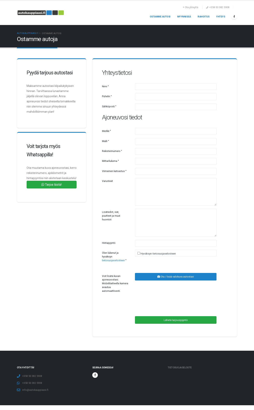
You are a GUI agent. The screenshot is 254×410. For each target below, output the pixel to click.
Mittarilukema (109, 160)
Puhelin (106, 96)
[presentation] (165, 305)
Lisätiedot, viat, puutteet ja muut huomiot (111, 215)
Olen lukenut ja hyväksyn (113, 256)
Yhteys (220, 16)
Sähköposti (108, 106)
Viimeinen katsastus (113, 171)
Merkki (105, 131)
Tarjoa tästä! (51, 184)
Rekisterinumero (111, 151)
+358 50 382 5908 (32, 375)
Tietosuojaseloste (179, 367)
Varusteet (107, 181)
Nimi (104, 86)
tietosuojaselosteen (113, 260)
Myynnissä (184, 16)
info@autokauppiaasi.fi (35, 389)
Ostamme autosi (160, 16)
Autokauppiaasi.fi (27, 33)
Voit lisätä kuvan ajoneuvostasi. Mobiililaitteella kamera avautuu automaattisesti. (115, 284)
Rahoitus (203, 16)
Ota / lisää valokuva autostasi (175, 276)
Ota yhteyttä (190, 7)
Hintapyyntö (108, 242)
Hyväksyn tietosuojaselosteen (158, 253)
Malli (104, 141)
